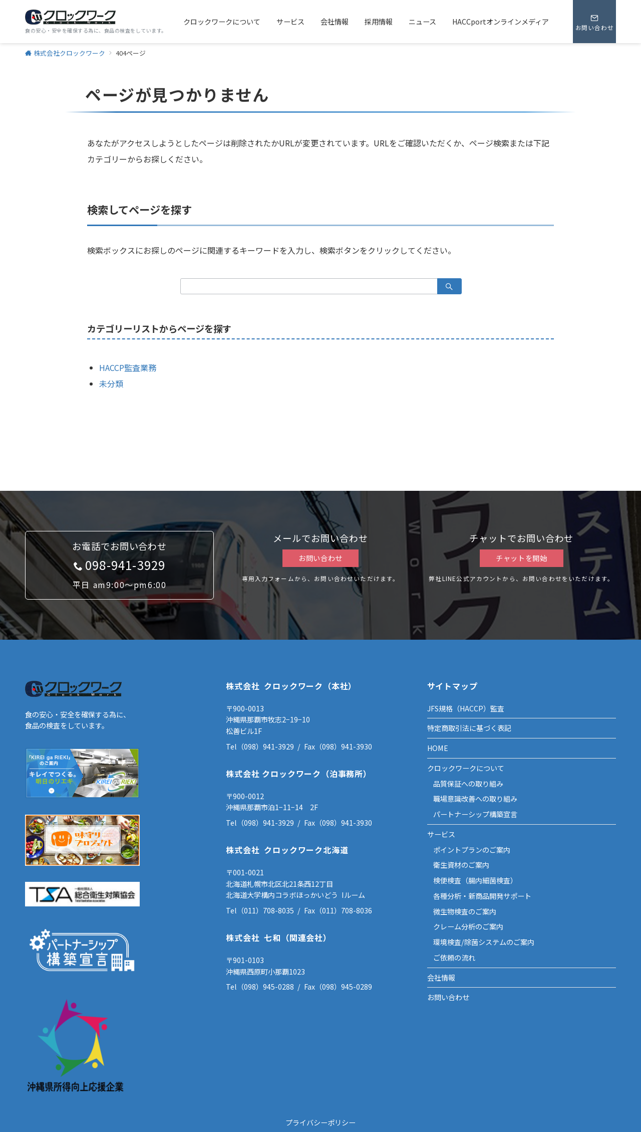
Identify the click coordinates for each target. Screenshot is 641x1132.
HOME (437, 748)
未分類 (111, 384)
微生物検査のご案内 (464, 911)
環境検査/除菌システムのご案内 (483, 942)
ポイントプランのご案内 (471, 850)
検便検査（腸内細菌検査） (475, 880)
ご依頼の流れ (454, 958)
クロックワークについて (465, 768)
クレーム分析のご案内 (468, 926)
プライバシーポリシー (320, 1122)
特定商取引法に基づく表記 (469, 728)
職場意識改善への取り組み (475, 799)
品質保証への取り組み (468, 784)
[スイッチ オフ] (594, 21)
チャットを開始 (521, 558)
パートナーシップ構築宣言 (475, 814)
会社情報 (441, 978)
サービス (441, 834)
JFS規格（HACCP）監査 (465, 708)
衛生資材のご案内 (461, 865)
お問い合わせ (320, 558)
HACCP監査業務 (127, 367)
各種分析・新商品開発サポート (482, 896)
